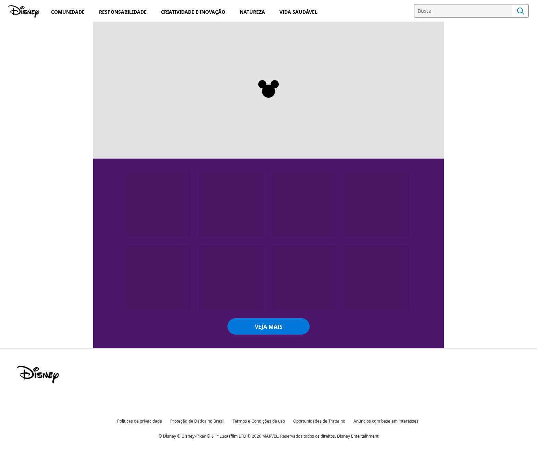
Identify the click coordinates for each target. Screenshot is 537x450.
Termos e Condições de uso (259, 421)
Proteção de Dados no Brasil (197, 421)
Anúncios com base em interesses (386, 421)
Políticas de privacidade (139, 421)
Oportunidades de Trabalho (319, 421)
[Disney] (24, 11)
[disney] (38, 375)
